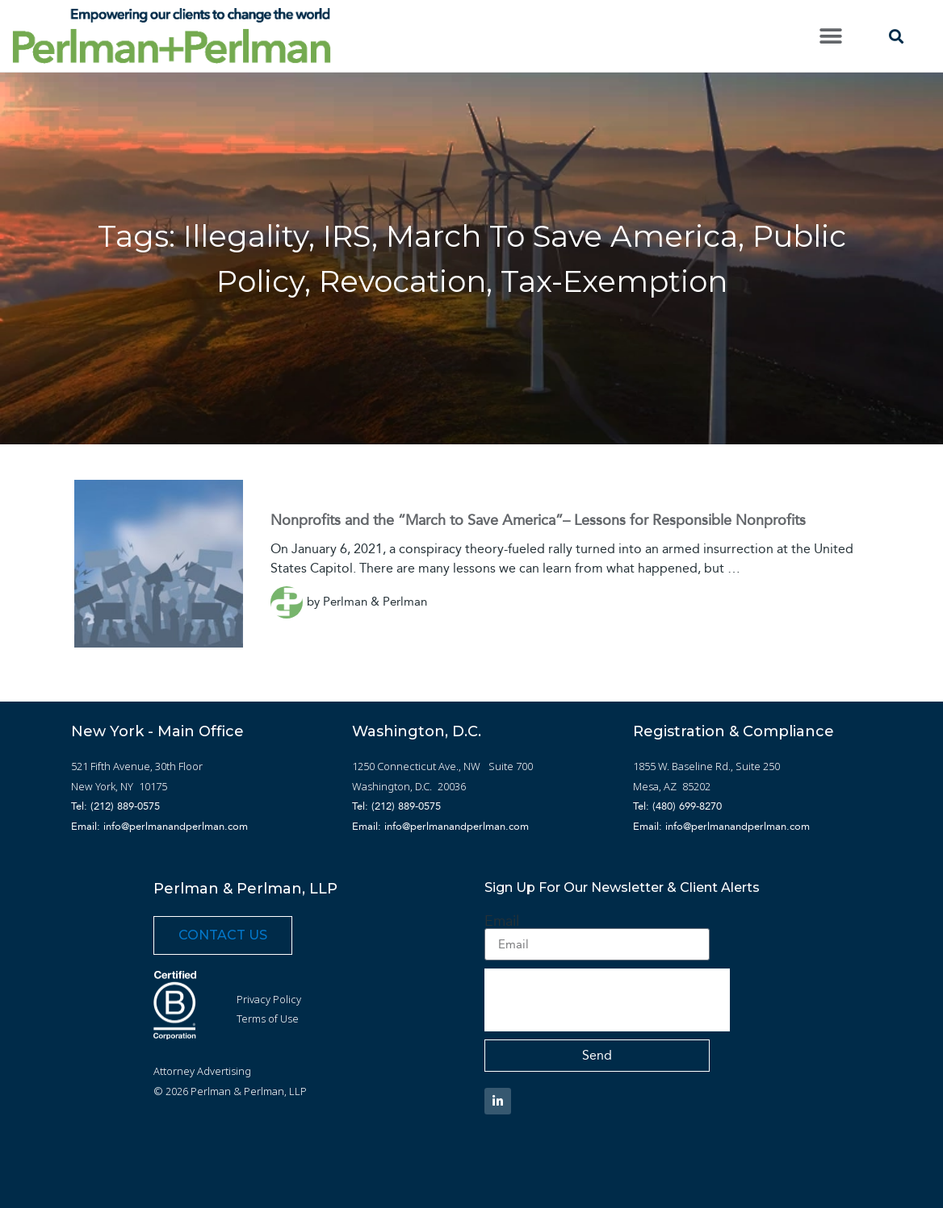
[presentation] (607, 999)
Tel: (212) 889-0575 (115, 806)
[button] (830, 36)
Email (501, 921)
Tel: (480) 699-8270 (677, 806)
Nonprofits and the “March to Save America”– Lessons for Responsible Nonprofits (538, 520)
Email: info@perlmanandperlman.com (159, 826)
